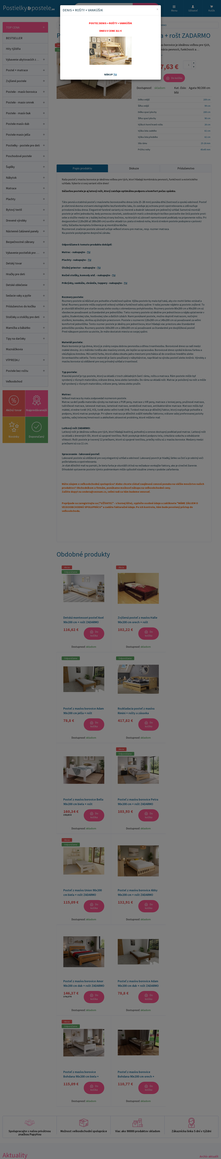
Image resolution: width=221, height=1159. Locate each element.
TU (115, 74)
